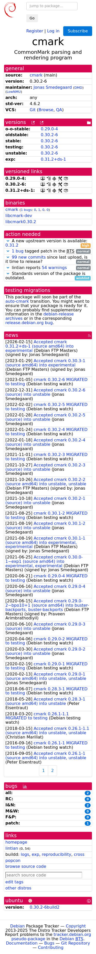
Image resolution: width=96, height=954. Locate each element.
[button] (8, 240)
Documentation (21, 943)
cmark (36, 75)
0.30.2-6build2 (44, 907)
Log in (53, 30)
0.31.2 (11, 245)
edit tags (14, 882)
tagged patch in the (48, 251)
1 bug (18, 251)
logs (25, 854)
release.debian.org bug (29, 322)
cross (79, 854)
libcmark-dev (18, 215)
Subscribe (78, 31)
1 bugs (26, 210)
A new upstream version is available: (48, 243)
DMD (78, 88)
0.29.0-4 (49, 128)
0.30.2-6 (49, 134)
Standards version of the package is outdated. (48, 276)
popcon (12, 860)
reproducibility (56, 854)
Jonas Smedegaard (53, 87)
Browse (45, 109)
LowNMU (14, 92)
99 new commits (29, 257)
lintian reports (48, 268)
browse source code (25, 866)
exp (35, 854)
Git (33, 109)
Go (32, 18)
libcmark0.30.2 (20, 221)
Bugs (49, 943)
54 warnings (54, 267)
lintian (11, 848)
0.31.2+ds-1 (53, 159)
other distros (18, 888)
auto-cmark (17, 301)
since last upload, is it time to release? (48, 259)
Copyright (76, 926)
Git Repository (75, 943)
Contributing (50, 947)
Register (34, 30)
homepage (16, 842)
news (11, 335)
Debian (17, 926)
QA (59, 109)
